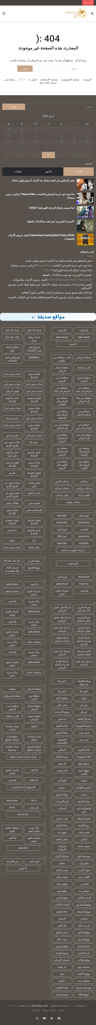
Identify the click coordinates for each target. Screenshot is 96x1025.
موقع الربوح (84, 939)
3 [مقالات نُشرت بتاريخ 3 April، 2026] (9, 129)
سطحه (12, 688)
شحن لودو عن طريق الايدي (12, 495)
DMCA (21, 79)
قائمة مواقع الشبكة (40, 1005)
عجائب (83, 780)
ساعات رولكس (84, 488)
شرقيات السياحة (62, 848)
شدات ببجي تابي (12, 384)
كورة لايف (84, 515)
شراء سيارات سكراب (12, 728)
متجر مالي (62, 705)
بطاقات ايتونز (12, 503)
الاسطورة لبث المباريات (23, 787)
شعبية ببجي (34, 503)
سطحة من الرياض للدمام (84, 413)
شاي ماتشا (34, 547)
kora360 (62, 515)
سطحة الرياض (84, 357)
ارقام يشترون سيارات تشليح (34, 748)
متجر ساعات (62, 495)
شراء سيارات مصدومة (12, 748)
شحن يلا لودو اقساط (12, 400)
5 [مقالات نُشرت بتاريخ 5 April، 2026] (74, 136)
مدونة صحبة (84, 846)
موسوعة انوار (84, 856)
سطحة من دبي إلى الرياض (61, 426)
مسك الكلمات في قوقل (84, 683)
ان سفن (62, 718)
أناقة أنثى (62, 780)
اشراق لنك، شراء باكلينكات (34, 349)
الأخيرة (78, 171)
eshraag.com (14, 1005)
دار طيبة (62, 967)
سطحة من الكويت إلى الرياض (61, 465)
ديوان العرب (84, 870)
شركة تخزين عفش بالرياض (84, 619)
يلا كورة (23, 868)
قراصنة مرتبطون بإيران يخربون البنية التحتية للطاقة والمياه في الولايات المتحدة (50, 297)
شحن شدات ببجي (34, 484)
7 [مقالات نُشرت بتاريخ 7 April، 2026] (48, 136)
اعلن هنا (62, 681)
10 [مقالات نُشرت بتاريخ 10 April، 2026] (8, 136)
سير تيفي (34, 807)
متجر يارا (84, 863)
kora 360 (62, 543)
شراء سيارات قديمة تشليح (23, 756)
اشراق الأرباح (62, 856)
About (53, 1010)
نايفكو (62, 980)
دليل (62, 973)
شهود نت (62, 832)
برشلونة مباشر (12, 591)
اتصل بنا (33, 79)
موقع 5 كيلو (62, 698)
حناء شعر (12, 530)
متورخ (62, 787)
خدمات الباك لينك (48, 82)
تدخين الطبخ (62, 932)
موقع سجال (62, 884)
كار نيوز (62, 763)
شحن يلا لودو (33, 493)
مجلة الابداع (84, 801)
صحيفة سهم (84, 967)
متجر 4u (34, 442)
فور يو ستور (12, 435)
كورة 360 (62, 536)
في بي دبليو (84, 925)
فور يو (12, 472)
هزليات (83, 918)
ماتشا (12, 540)
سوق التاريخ (34, 567)
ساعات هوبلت (73, 502)
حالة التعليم (62, 911)
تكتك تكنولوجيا (84, 756)
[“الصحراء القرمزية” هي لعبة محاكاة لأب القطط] (85, 225)
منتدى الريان (62, 994)
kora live (83, 583)
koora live (62, 522)
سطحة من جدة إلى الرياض (84, 436)
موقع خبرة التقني (84, 772)
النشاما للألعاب (62, 904)
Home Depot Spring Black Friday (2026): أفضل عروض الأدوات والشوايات (52, 279)
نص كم (83, 705)
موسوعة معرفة (84, 987)
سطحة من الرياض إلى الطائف (61, 401)
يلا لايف (34, 770)
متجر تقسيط (12, 418)
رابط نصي (10, 79)
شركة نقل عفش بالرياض (62, 609)
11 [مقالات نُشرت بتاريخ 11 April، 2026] (87, 142)
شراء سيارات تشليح (34, 738)
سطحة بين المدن (34, 697)
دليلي (83, 698)
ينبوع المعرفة (84, 911)
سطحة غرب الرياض (62, 379)
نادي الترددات (62, 801)
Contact (35, 1010)
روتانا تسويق (62, 794)
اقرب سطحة (83, 367)
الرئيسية (87, 79)
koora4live (84, 522)
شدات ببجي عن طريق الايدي (12, 444)
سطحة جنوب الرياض (34, 718)
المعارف (62, 808)
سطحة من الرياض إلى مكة (62, 389)
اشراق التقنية (83, 718)
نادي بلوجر (62, 770)
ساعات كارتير (62, 481)
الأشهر (48, 171)
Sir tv (34, 800)
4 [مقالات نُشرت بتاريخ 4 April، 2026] (87, 136)
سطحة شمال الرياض (62, 369)
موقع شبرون (62, 946)
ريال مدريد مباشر (34, 603)
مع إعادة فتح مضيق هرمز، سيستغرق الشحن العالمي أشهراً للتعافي (56, 292)
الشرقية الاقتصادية (62, 741)
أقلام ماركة (84, 495)
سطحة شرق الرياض (83, 379)
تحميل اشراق (83, 818)
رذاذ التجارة (62, 825)
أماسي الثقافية (84, 787)
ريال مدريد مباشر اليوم (34, 829)
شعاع (62, 863)
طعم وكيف (84, 832)
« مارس (90, 163)
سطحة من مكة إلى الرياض (84, 400)
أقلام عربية (83, 877)
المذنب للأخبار (83, 897)
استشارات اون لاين (84, 810)
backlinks (34, 357)
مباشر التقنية (62, 839)
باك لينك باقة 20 (12, 560)
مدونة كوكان (62, 756)
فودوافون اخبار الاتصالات (12, 359)
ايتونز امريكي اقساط (12, 464)
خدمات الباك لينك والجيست (12, 569)
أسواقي (62, 749)
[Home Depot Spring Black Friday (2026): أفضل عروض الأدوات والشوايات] (85, 239)
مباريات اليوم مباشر (62, 592)
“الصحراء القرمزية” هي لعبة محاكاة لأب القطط (51, 221)
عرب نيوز (84, 739)
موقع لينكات (84, 960)
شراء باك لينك (34, 330)
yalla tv (34, 780)
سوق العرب (34, 560)
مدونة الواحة (62, 953)
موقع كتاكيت (83, 973)
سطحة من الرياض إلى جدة (84, 389)
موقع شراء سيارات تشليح (12, 738)
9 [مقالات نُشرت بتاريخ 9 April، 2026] (21, 136)
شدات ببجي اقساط (34, 376)
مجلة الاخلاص (62, 987)
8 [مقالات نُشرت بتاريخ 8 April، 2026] (35, 136)
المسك (62, 918)
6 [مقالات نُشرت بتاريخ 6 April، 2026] (61, 136)
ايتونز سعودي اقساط (34, 400)
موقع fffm (84, 994)
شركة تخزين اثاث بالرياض (83, 609)
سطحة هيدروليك (12, 695)
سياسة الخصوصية (70, 79)
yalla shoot (84, 337)
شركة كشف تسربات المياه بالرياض (84, 641)
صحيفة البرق (83, 946)
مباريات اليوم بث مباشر (73, 550)
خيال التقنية (62, 725)
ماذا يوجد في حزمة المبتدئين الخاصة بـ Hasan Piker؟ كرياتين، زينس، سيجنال (51, 265)
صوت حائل (61, 939)
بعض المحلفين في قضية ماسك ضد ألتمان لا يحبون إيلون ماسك (43, 180)
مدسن (84, 794)
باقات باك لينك (12, 337)
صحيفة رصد (84, 980)
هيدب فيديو (62, 818)
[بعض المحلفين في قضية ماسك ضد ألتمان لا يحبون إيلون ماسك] (85, 184)
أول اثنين (62, 925)
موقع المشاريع (84, 904)
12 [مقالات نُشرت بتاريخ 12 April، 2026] (74, 142)
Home (61, 1010)
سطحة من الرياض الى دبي (84, 426)
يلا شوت (84, 330)
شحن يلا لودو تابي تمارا (12, 454)
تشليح (34, 726)
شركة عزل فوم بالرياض (62, 629)
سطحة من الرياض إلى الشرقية (61, 414)
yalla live (23, 848)
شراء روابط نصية (34, 339)
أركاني (84, 839)
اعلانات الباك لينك (12, 349)
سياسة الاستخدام (49, 79)
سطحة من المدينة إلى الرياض (62, 451)
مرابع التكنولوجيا (84, 725)
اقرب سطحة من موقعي (62, 359)
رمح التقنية (83, 825)
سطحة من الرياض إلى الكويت (83, 465)
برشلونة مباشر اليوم (12, 829)
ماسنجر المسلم (62, 960)
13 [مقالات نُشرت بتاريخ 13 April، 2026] (61, 142)
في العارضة (12, 861)
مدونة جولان (62, 877)
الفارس (83, 884)
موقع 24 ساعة (62, 712)
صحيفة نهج (83, 763)
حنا (34, 540)
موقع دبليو (62, 890)
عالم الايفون (84, 749)
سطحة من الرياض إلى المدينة (83, 451)
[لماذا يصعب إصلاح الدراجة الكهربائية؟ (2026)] (85, 212)
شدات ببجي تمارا (12, 374)
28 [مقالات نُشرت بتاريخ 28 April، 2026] (48, 155)
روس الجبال (62, 870)
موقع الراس (62, 897)
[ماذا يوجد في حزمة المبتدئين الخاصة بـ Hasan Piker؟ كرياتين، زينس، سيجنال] (85, 198)
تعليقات (17, 171)
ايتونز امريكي (12, 391)
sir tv (12, 807)
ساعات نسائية (62, 488)
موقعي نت (84, 890)
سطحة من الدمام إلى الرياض (62, 438)
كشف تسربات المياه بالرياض (84, 653)
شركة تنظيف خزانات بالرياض (62, 639)
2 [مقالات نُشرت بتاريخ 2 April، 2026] (21, 129)
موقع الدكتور (83, 932)
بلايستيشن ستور (34, 510)
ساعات (84, 481)
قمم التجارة (84, 953)
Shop (45, 1010)
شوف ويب (84, 732)
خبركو (84, 712)
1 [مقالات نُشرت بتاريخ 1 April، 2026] (35, 129)
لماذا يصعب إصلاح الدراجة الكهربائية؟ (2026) (52, 207)
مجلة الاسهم (62, 732)
